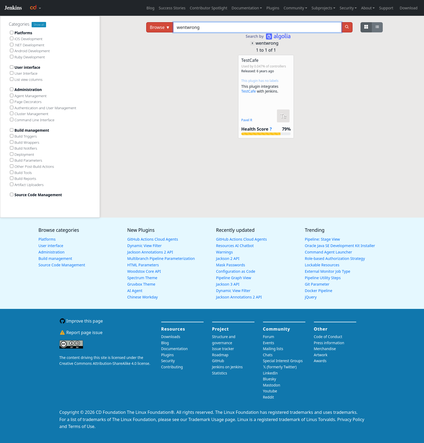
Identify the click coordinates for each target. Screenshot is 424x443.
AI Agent (134, 290)
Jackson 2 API (227, 258)
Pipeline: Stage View (322, 239)
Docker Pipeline (318, 290)
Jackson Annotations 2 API (150, 252)
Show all (39, 24)
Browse (160, 27)
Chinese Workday (142, 297)
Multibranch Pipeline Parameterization (161, 258)
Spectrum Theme (142, 277)
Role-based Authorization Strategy (335, 258)
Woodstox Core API (144, 271)
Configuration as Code (235, 271)
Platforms (47, 239)
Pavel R (246, 120)
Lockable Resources (322, 264)
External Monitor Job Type (327, 271)
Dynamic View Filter (144, 245)
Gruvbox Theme (141, 284)
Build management (55, 258)
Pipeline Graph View (233, 277)
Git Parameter (317, 284)
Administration (52, 252)
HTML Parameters (143, 264)
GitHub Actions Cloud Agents (152, 239)
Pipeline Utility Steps (323, 277)
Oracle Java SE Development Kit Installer (340, 245)
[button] (266, 96)
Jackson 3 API (227, 284)
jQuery (311, 297)
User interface (51, 245)
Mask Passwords (230, 264)
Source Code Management (62, 264)
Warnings (224, 252)
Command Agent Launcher (328, 252)
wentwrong (267, 43)
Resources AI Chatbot (235, 245)
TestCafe (248, 91)
